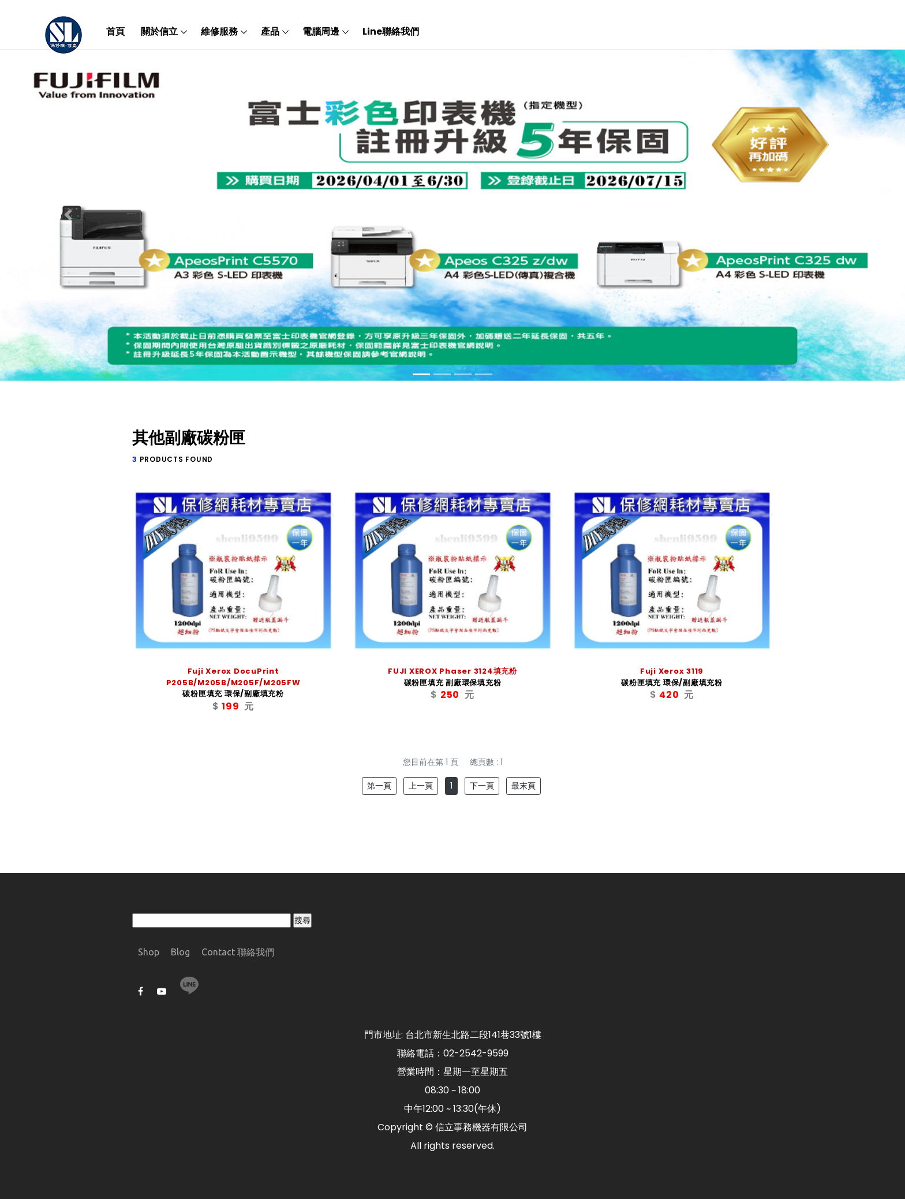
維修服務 (219, 31)
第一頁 (379, 785)
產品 (270, 31)
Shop (148, 952)
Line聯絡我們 (390, 31)
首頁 (115, 31)
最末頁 (523, 785)
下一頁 (482, 785)
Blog (180, 952)
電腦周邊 (320, 31)
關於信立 (159, 31)
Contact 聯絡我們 (237, 952)
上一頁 (421, 785)
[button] (68, 215)
